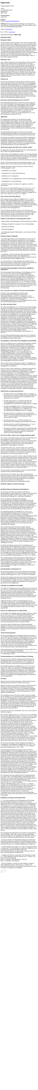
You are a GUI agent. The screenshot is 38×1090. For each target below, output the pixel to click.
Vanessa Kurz (8, 29)
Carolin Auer (12, 32)
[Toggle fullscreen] (4, 870)
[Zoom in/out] (6, 870)
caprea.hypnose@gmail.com (12, 21)
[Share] (2, 870)
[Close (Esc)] (1, 870)
